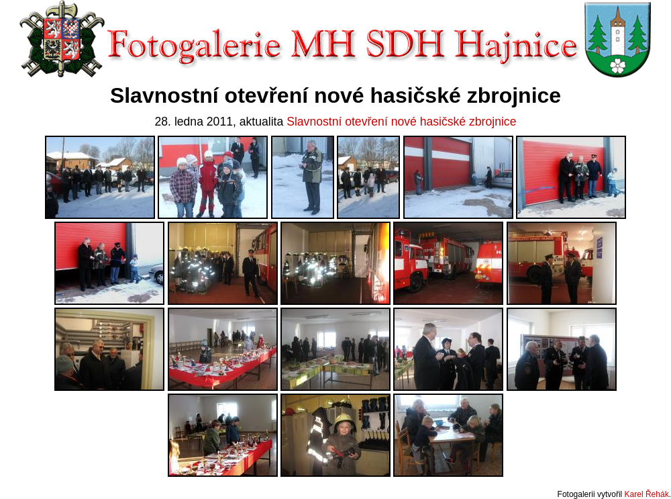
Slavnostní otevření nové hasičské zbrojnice (401, 121)
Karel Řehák (647, 494)
